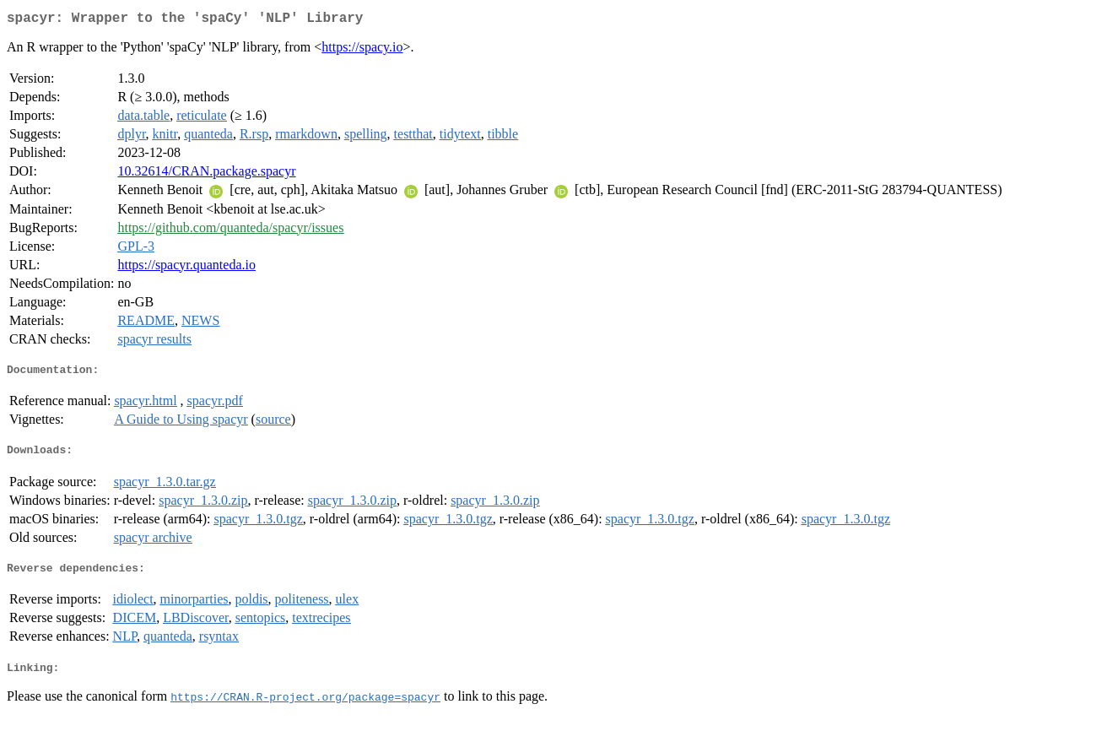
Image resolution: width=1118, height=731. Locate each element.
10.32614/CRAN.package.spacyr (206, 174)
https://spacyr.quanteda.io (186, 268)
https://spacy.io (361, 50)
